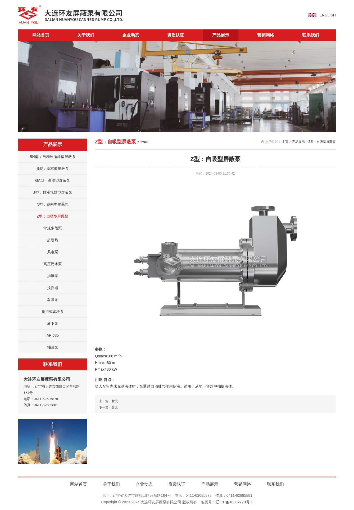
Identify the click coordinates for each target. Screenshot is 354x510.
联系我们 (310, 35)
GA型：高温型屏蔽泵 (52, 180)
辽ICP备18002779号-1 (234, 502)
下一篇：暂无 (108, 407)
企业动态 (130, 35)
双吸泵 (52, 300)
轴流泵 (52, 347)
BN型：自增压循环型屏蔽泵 (52, 156)
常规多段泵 (52, 228)
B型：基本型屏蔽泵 (53, 168)
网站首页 (40, 35)
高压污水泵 (52, 264)
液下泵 (52, 323)
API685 (53, 335)
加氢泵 (52, 276)
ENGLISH (328, 15)
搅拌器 (52, 288)
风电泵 (52, 252)
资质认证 (175, 35)
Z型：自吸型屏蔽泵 (53, 216)
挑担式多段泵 (53, 311)
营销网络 (265, 35)
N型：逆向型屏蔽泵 (53, 204)
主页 (285, 142)
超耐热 (52, 240)
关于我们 (85, 35)
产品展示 (220, 35)
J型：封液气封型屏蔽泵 (52, 192)
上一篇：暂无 (108, 401)
